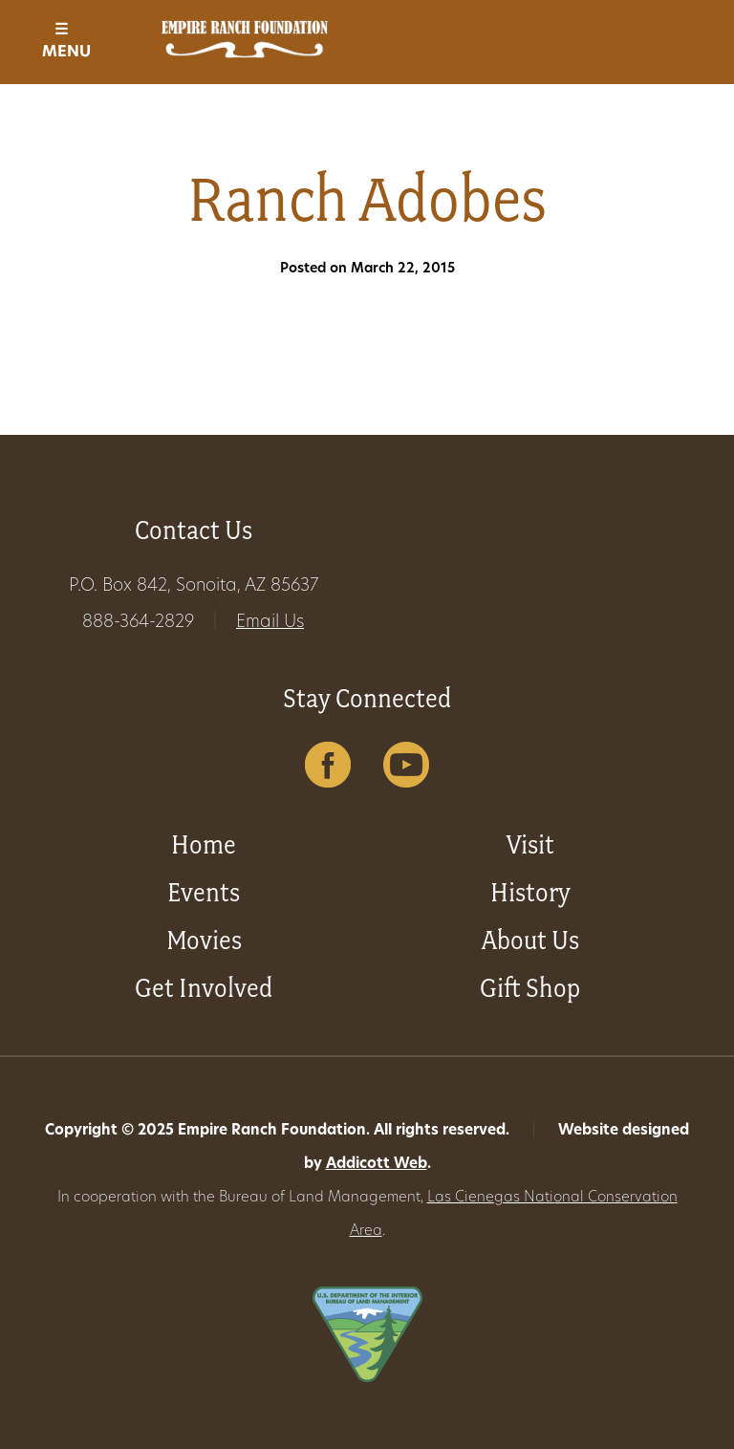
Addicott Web (376, 1164)
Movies (204, 940)
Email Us (270, 623)
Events (203, 892)
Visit (530, 844)
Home (203, 844)
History (530, 892)
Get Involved (203, 988)
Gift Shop (530, 988)
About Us (530, 940)
